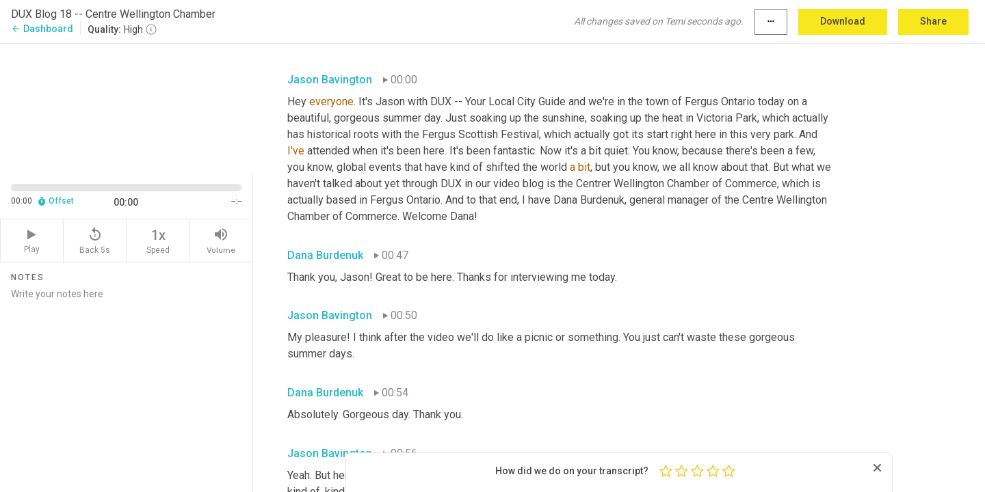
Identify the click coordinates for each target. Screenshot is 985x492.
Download (842, 21)
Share (933, 21)
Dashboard (42, 28)
